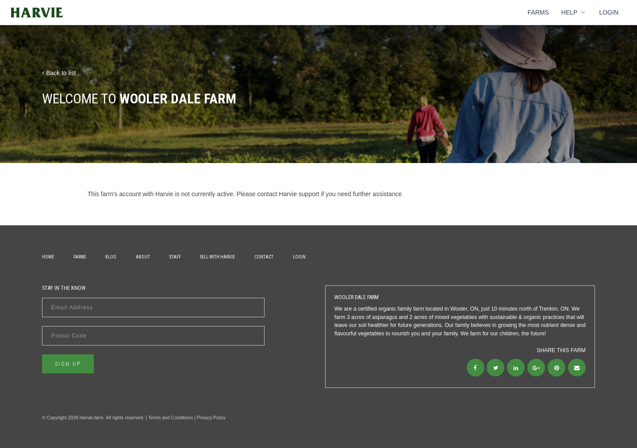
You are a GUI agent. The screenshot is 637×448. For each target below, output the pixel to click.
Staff (175, 257)
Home (48, 257)
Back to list (59, 72)
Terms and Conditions (170, 417)
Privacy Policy (211, 417)
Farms (538, 12)
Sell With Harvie (217, 257)
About (143, 257)
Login (608, 12)
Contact (263, 257)
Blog (110, 257)
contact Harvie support (288, 193)
